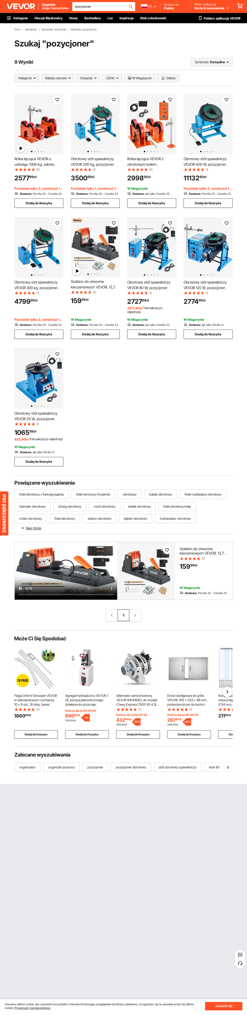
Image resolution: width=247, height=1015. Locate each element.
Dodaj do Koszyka (39, 203)
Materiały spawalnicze (83, 29)
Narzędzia (31, 29)
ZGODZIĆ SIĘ (223, 1006)
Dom (17, 29)
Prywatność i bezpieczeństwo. (32, 1008)
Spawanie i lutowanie (53, 29)
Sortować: (202, 62)
